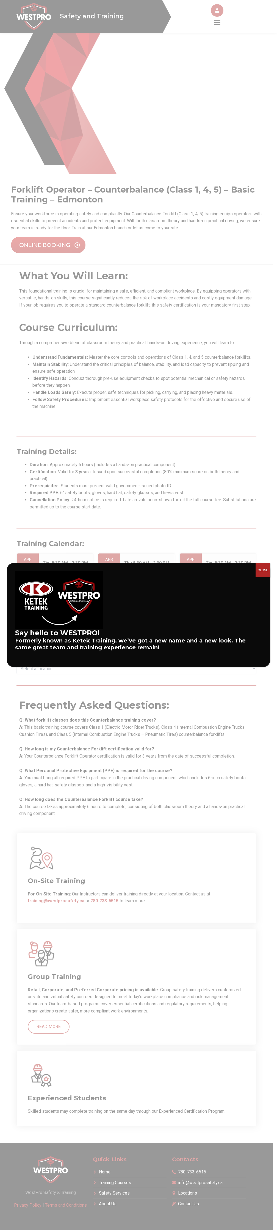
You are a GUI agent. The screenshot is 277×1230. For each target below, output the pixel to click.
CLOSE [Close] (263, 570)
